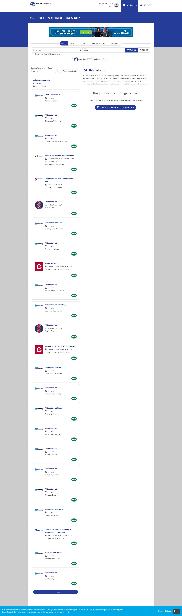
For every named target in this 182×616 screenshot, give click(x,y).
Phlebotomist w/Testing (55, 305)
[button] (144, 50)
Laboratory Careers (41, 80)
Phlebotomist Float (53, 223)
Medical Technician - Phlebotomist (59, 155)
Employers (146, 5)
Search (64, 43)
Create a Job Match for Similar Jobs (115, 107)
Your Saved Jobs (114, 43)
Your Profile (55, 18)
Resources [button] (72, 18)
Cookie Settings (164, 611)
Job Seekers (130, 5)
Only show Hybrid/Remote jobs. (47, 54)
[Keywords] (55, 50)
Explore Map (83, 43)
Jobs (41, 18)
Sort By (35, 71)
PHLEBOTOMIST (51, 263)
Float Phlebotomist (53, 552)
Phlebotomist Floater (54, 509)
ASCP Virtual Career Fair (96, 59)
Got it (176, 611)
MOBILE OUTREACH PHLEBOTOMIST (60, 346)
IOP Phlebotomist (52, 95)
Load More (56, 592)
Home (32, 18)
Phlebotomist (51, 115)
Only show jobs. (91, 59)
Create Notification (70, 71)
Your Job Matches (98, 43)
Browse (72, 43)
